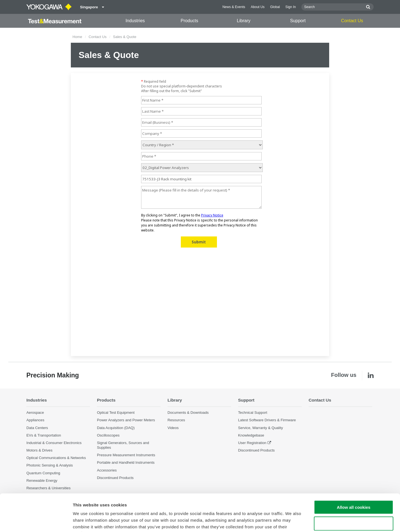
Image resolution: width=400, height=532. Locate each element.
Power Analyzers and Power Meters (126, 420)
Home (77, 37)
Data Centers (37, 428)
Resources (176, 420)
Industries (135, 20)
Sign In (290, 7)
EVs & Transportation (43, 435)
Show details (291, 521)
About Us (258, 7)
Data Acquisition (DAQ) (116, 428)
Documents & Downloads (188, 412)
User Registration (252, 443)
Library (244, 20)
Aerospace (35, 412)
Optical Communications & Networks (56, 458)
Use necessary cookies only (353, 488)
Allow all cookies (354, 472)
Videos (173, 428)
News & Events (233, 7)
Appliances (35, 420)
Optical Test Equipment (115, 412)
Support (298, 20)
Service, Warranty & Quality (260, 428)
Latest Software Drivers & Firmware (267, 420)
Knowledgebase (251, 435)
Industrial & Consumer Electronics (54, 443)
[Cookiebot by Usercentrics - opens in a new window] (36, 521)
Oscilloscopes (108, 435)
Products (189, 20)
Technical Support (252, 412)
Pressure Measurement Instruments (126, 455)
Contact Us (352, 20)
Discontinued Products (256, 450)
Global (275, 7)
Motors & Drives (39, 450)
